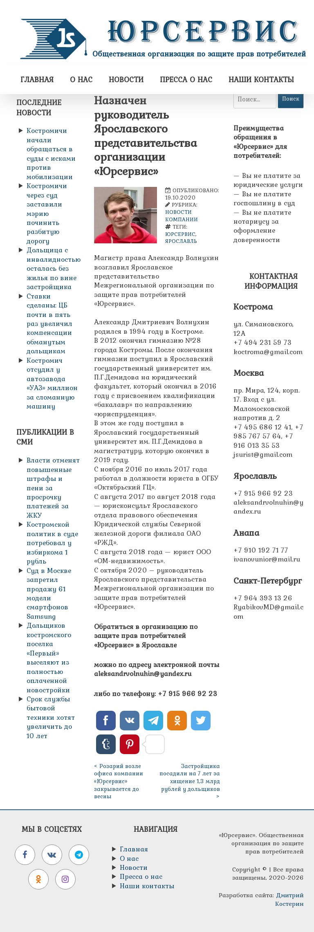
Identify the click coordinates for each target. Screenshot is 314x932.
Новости (126, 80)
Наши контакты (261, 80)
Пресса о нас (186, 80)
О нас (81, 80)
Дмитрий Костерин (289, 899)
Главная (37, 80)
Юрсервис (204, 31)
